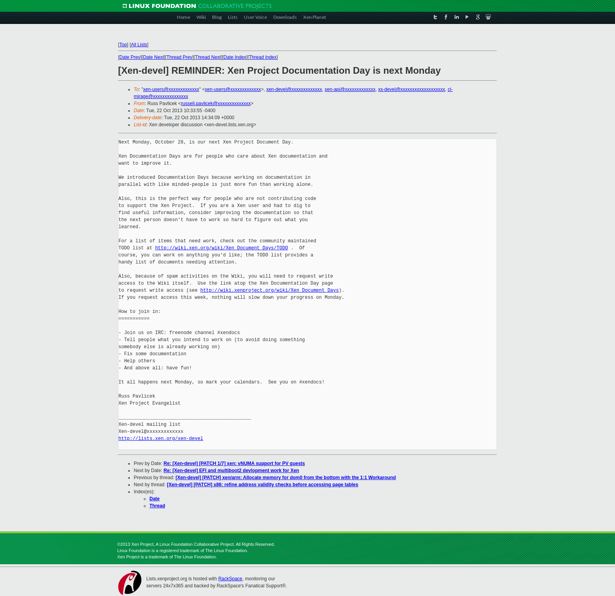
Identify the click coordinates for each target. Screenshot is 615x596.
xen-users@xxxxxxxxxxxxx (171, 89)
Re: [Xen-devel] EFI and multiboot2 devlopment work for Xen (231, 470)
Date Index (235, 57)
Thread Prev (179, 57)
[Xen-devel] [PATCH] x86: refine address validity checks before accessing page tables (262, 484)
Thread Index (263, 57)
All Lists (139, 44)
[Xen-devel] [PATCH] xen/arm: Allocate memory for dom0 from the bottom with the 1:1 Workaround (286, 477)
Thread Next (208, 57)
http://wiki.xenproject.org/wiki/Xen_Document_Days (269, 290)
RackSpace (230, 578)
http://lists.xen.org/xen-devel (160, 438)
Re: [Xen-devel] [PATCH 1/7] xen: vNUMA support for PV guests (234, 463)
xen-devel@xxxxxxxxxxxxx (294, 89)
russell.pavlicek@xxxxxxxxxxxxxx (216, 103)
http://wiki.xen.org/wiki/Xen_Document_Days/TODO (221, 248)
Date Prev (129, 57)
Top (123, 44)
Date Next (153, 57)
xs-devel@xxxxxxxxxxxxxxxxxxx (411, 89)
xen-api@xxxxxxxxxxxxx (350, 89)
